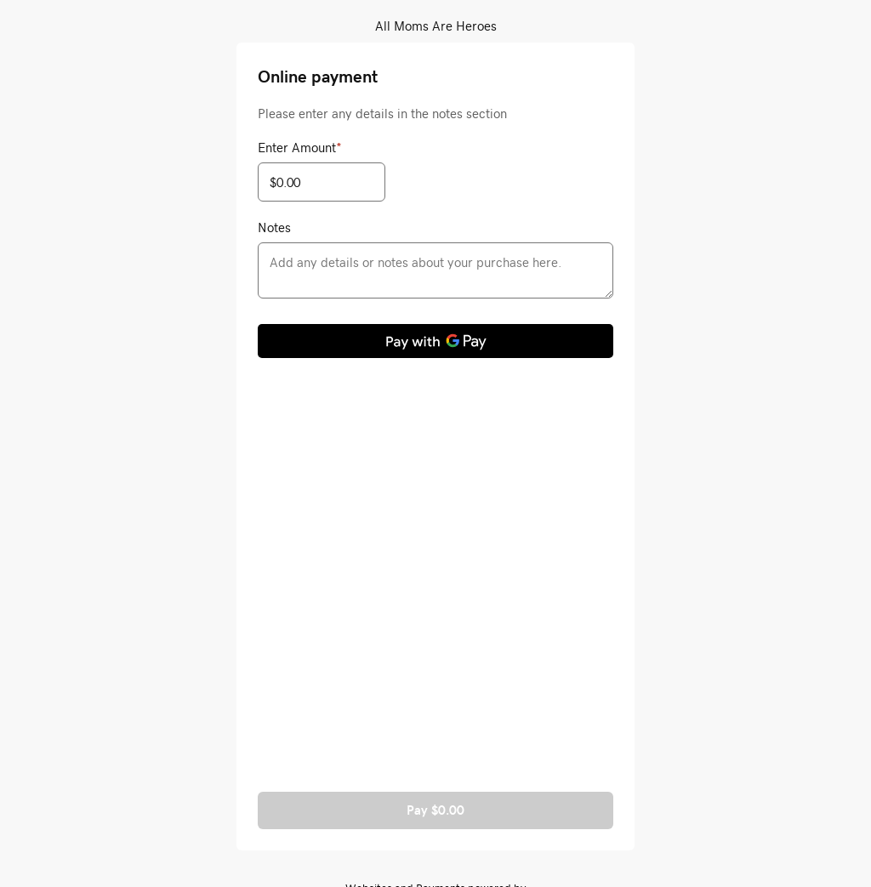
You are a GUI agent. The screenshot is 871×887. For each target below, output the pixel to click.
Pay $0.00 (435, 810)
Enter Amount (300, 147)
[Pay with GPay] (435, 341)
